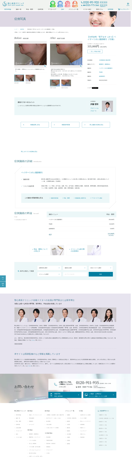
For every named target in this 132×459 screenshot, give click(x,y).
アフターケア (52, 9)
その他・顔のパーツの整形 (52, 430)
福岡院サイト (102, 447)
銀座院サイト (102, 424)
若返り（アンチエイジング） (35, 417)
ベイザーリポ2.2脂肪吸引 (106, 68)
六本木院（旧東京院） (72, 420)
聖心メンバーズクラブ (85, 423)
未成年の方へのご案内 (85, 417)
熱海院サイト (102, 434)
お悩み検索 (18, 430)
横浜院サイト (102, 430)
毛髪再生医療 (49, 442)
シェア (89, 87)
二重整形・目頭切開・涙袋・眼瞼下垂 (55, 417)
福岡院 (68, 446)
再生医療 (48, 439)
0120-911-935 (87, 383)
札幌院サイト (102, 417)
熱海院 (68, 433)
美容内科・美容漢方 (51, 446)
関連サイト (82, 430)
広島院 (68, 443)
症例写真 (40, 9)
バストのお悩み (32, 442)
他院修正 (48, 449)
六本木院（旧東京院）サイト (105, 420)
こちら (33, 340)
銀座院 (68, 423)
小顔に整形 (48, 427)
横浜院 (68, 430)
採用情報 (110, 9)
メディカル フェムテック (35, 452)
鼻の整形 (48, 423)
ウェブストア (83, 433)
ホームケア (31, 427)
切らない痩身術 (32, 446)
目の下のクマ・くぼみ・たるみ (53, 420)
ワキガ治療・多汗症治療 (34, 449)
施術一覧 (18, 9)
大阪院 (68, 439)
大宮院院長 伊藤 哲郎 (104, 60)
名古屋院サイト (102, 437)
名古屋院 (69, 436)
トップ (15, 29)
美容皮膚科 (31, 420)
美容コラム (99, 9)
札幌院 (68, 417)
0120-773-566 (87, 387)
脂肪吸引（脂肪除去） (105, 64)
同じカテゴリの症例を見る (29, 151)
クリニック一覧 (73, 9)
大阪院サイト (102, 441)
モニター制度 (83, 420)
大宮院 (68, 427)
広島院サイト (102, 444)
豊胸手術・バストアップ (34, 439)
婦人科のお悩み (32, 455)
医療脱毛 (31, 423)
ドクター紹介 (87, 9)
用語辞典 (82, 439)
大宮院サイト (102, 427)
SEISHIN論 (7, 9)
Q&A (62, 9)
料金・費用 (29, 9)
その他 (47, 455)
